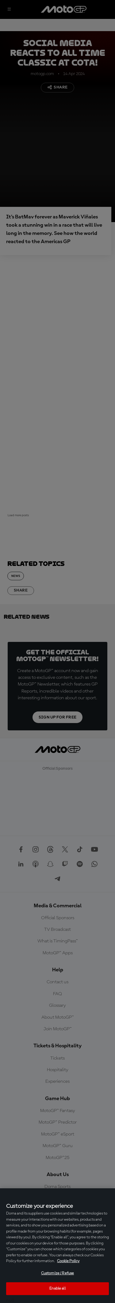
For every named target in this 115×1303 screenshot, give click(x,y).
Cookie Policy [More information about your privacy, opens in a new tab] (68, 1261)
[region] (57, 1245)
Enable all (57, 1288)
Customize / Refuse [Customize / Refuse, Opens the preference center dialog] (57, 1273)
